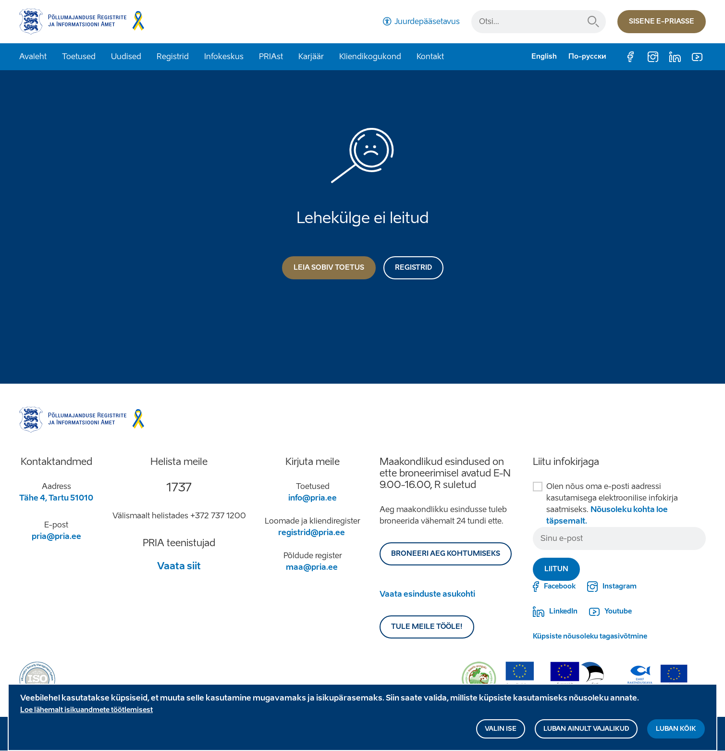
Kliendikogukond (370, 56)
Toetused (79, 56)
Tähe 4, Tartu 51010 (56, 497)
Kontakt (430, 56)
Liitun (556, 569)
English (544, 56)
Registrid (173, 56)
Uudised (126, 56)
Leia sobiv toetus (329, 267)
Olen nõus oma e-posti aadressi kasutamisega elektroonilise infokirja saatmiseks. (612, 504)
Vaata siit (179, 566)
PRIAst (271, 56)
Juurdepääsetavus (427, 21)
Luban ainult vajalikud (586, 732)
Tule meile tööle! (427, 627)
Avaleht (33, 56)
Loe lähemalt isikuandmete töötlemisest (86, 714)
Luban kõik (676, 732)
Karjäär (311, 56)
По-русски (587, 56)
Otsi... (593, 21)
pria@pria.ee (56, 536)
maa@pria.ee (312, 567)
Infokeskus (224, 56)
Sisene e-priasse (661, 21)
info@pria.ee (312, 497)
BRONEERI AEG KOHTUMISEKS (445, 554)
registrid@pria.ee (311, 532)
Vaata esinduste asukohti (427, 594)
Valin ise (500, 732)
